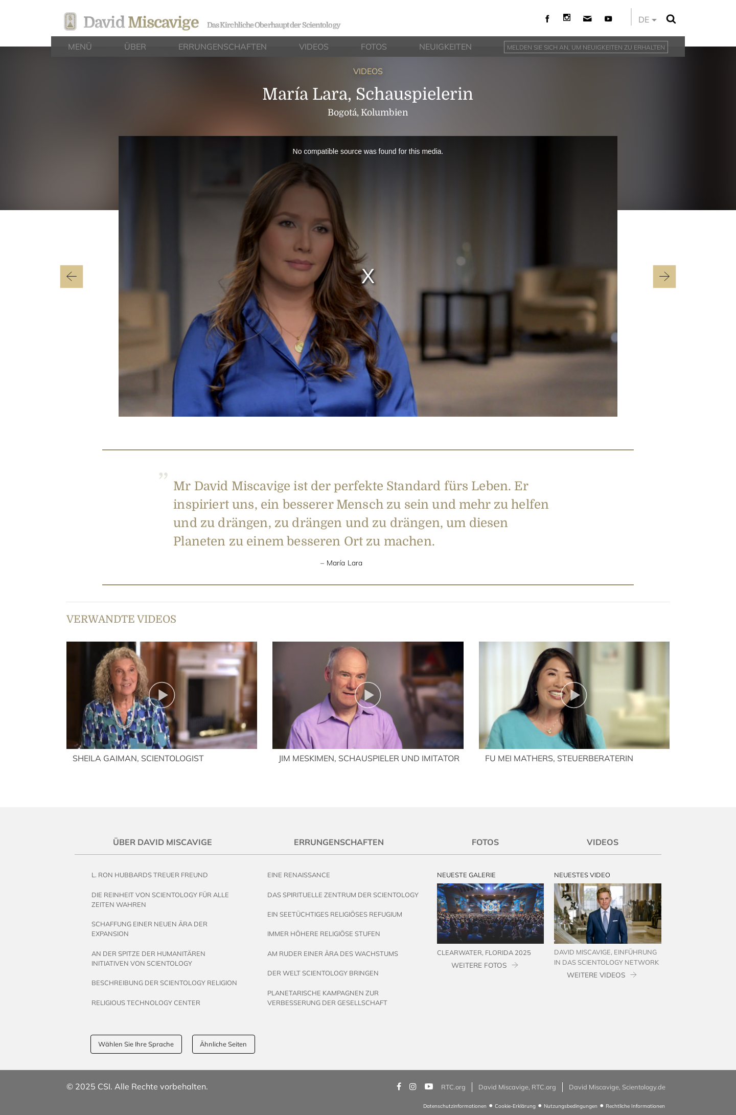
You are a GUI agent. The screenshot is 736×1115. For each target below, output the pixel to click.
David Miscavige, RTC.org (517, 1087)
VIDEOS (368, 71)
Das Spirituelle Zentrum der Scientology (343, 895)
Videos (602, 842)
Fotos (485, 842)
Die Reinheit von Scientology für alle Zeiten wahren (160, 899)
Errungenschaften (339, 842)
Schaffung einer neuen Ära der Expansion (149, 929)
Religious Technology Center (145, 1002)
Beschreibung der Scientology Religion (164, 983)
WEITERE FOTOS (479, 965)
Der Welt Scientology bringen (323, 973)
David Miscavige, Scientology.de (617, 1087)
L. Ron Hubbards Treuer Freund (149, 875)
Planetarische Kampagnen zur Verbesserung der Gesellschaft (327, 998)
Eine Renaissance (298, 875)
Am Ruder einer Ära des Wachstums (332, 953)
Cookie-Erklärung (515, 1106)
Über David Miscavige (162, 842)
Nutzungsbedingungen (570, 1106)
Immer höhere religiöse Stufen (323, 933)
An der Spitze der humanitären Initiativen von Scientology (148, 958)
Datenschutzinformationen (455, 1106)
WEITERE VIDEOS (596, 974)
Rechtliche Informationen (635, 1106)
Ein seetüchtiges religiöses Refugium (334, 914)
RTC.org (453, 1087)
